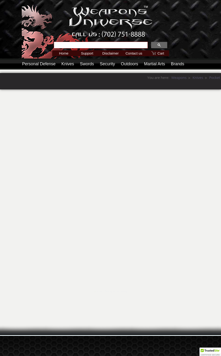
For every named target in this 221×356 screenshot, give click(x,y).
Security (107, 64)
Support (87, 53)
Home (63, 53)
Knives (68, 64)
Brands (177, 64)
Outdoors (129, 64)
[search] (100, 45)
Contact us (134, 53)
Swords (87, 64)
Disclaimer (110, 53)
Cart (160, 53)
